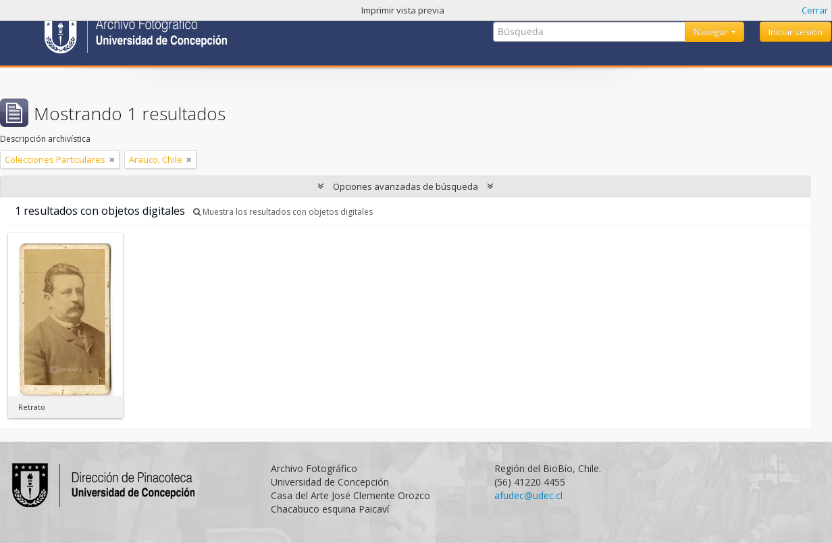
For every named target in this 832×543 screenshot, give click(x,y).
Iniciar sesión (796, 32)
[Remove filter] (112, 159)
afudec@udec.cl (528, 495)
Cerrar (815, 10)
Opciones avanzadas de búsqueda (405, 186)
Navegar (711, 32)
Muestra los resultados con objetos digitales (283, 211)
